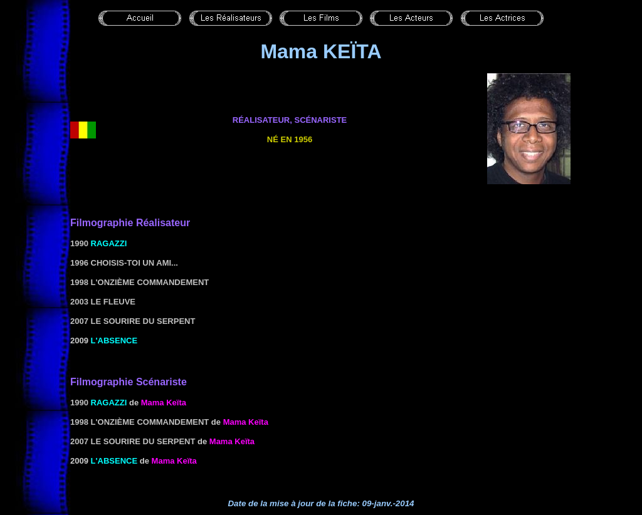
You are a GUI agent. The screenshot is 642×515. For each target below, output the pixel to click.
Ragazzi (109, 243)
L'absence (114, 340)
